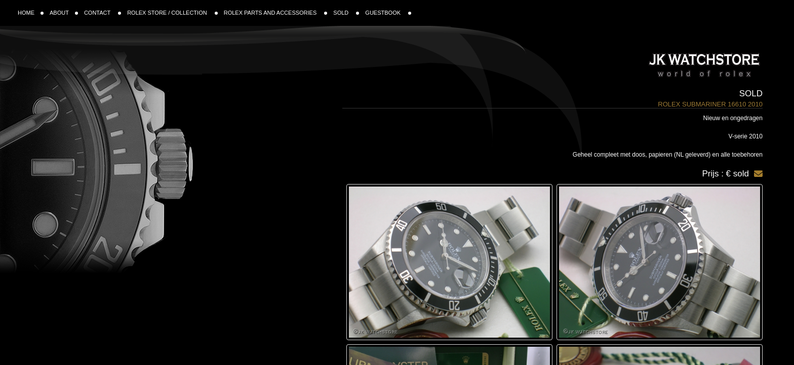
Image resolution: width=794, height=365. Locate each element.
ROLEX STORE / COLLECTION (172, 13)
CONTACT (102, 13)
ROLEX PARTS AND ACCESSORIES (276, 13)
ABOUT (64, 13)
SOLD (346, 13)
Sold (751, 93)
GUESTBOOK (388, 13)
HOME (31, 13)
